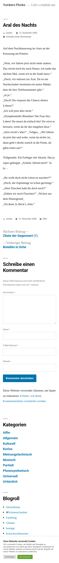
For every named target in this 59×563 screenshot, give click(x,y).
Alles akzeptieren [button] (25, 557)
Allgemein (10, 438)
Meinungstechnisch (17, 454)
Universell (10, 476)
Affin (45, 219)
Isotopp (10, 528)
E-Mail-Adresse (10, 345)
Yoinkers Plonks (14, 5)
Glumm (10, 523)
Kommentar (9, 292)
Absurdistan (13, 507)
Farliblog (11, 518)
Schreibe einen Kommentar (18, 36)
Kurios (8, 449)
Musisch (9, 460)
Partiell (8, 465)
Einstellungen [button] (10, 557)
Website (6, 361)
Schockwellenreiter (17, 533)
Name (6, 329)
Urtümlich (10, 481)
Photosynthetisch (16, 471)
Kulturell (9, 443)
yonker (9, 33)
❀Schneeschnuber (16, 512)
